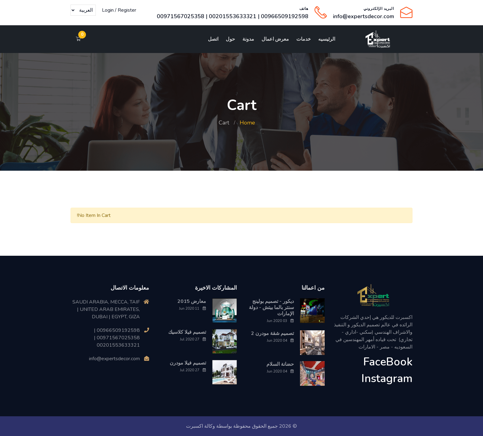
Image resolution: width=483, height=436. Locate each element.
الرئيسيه (326, 39)
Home (247, 122)
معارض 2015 (191, 301)
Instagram (386, 378)
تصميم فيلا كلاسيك (187, 332)
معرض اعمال (275, 39)
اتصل (213, 39)
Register (127, 10)
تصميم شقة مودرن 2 (272, 333)
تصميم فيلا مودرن (188, 363)
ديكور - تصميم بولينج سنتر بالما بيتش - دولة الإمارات (271, 307)
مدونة (248, 39)
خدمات (303, 39)
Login (108, 10)
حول (230, 39)
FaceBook (387, 361)
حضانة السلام (280, 364)
